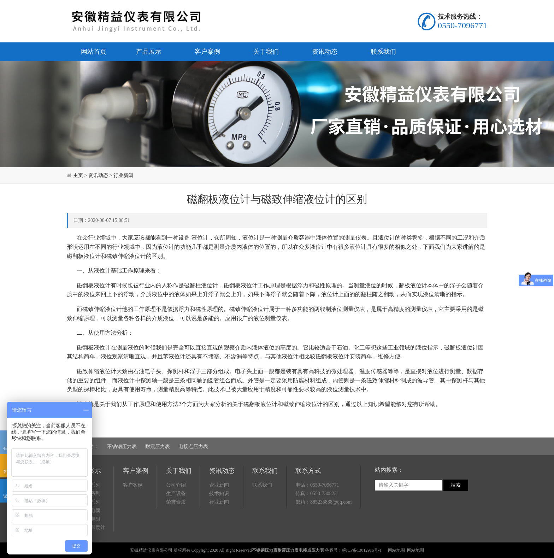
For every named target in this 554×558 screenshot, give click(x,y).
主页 (78, 175)
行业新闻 (123, 175)
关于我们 (266, 51)
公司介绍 (176, 485)
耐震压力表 (157, 446)
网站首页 (93, 51)
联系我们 (383, 51)
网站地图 (396, 550)
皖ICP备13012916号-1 (362, 550)
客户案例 (207, 51)
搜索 (456, 485)
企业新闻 (219, 485)
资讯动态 (324, 51)
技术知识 (219, 493)
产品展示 (148, 51)
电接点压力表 (193, 446)
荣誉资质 (176, 502)
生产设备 (176, 493)
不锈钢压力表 (122, 446)
